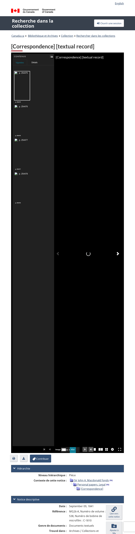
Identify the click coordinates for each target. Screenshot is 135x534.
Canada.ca (17, 36)
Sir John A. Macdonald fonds (91, 480)
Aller (73, 449)
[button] (35, 56)
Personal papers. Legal (91, 484)
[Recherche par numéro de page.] (63, 449)
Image (57, 450)
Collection (67, 36)
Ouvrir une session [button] (109, 23)
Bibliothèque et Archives (43, 36)
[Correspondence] (92, 489)
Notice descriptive (26, 499)
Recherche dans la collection (32, 23)
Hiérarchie (21, 468)
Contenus (35, 61)
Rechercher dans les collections (95, 36)
